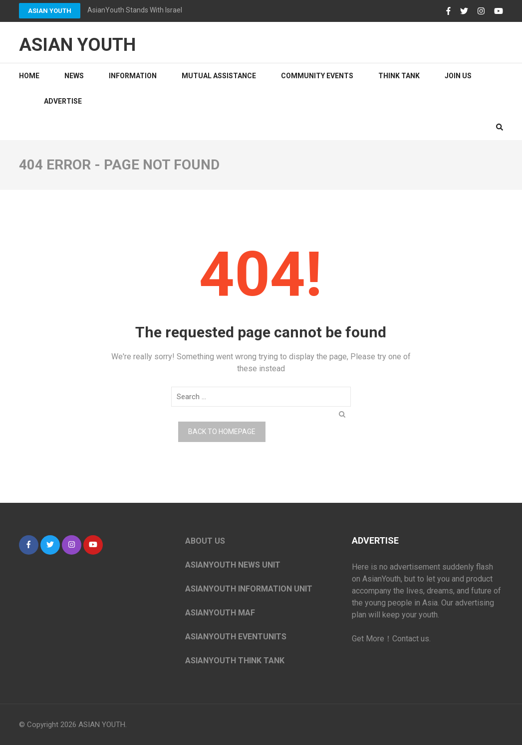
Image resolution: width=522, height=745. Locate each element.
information (133, 76)
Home (29, 76)
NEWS (74, 76)
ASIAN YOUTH (49, 10)
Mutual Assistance (219, 76)
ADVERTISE (63, 101)
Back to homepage (222, 432)
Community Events (317, 76)
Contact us (410, 638)
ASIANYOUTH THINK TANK (234, 660)
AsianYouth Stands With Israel (134, 10)
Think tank (399, 76)
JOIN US (458, 76)
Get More (368, 638)
